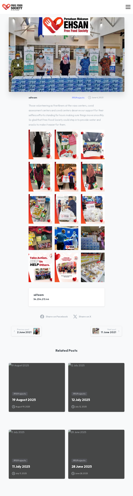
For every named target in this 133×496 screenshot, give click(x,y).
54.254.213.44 (41, 299)
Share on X (82, 317)
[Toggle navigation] (128, 7)
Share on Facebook (54, 317)
